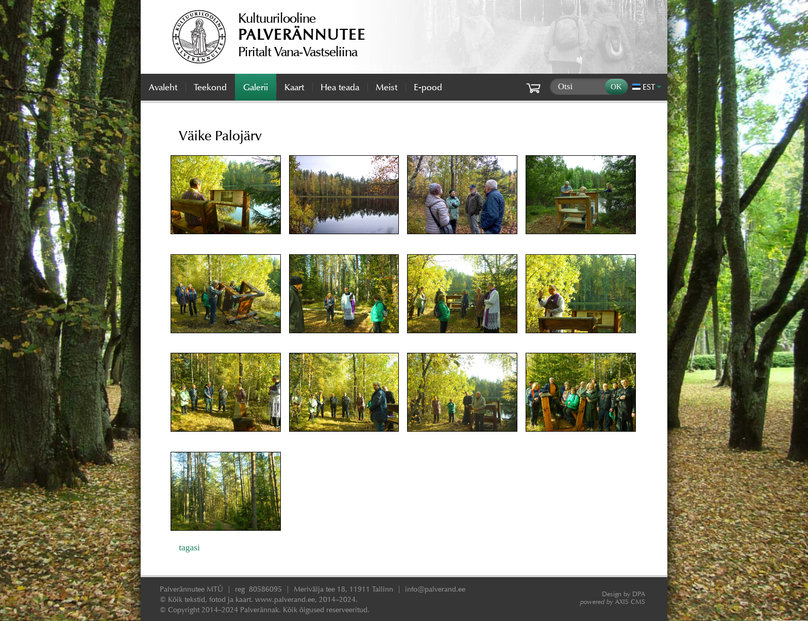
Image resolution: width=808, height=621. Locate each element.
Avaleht (163, 87)
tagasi (189, 547)
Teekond (210, 87)
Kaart (294, 87)
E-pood (428, 87)
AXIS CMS (612, 602)
